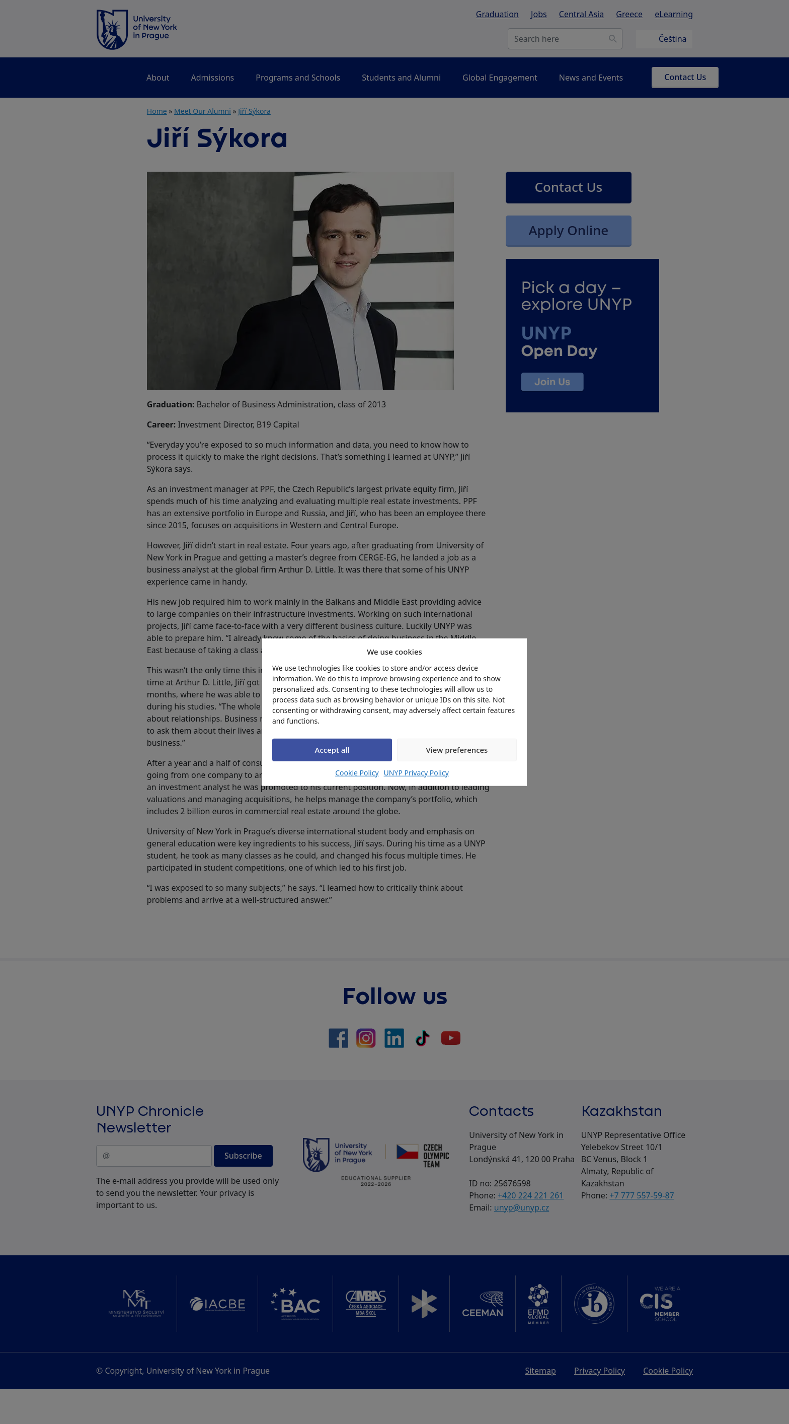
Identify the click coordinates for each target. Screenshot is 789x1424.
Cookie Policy (356, 772)
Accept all (332, 750)
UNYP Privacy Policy (416, 772)
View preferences (457, 750)
